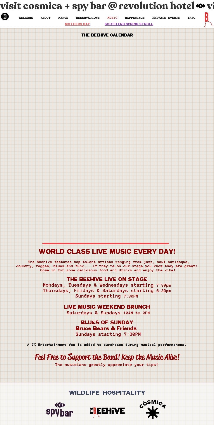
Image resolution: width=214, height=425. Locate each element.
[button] (134, 17)
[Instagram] (5, 16)
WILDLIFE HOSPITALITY (107, 392)
